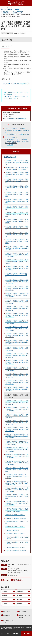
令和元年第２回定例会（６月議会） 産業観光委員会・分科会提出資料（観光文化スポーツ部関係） (16, 422)
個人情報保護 (6, 615)
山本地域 (4, 595)
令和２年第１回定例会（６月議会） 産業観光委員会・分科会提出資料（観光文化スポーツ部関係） (16, 389)
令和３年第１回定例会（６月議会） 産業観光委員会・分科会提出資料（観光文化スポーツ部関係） (16, 342)
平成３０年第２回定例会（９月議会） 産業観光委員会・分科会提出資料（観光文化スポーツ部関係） (16, 449)
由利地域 (4, 599)
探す (17, 633)
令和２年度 (10, 145)
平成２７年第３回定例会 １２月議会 (15, 550)
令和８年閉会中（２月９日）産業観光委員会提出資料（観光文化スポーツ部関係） (16, 168)
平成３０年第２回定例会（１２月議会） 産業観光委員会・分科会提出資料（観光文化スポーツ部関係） (16, 442)
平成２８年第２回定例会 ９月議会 (15, 527)
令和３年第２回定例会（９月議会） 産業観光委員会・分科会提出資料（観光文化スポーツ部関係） (16, 335)
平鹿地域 (4, 603)
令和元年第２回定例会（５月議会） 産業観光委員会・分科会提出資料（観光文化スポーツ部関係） (16, 429)
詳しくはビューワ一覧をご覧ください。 (15, 96)
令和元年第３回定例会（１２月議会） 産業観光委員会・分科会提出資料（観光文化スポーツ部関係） (16, 409)
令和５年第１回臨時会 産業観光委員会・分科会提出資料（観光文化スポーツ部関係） (16, 275)
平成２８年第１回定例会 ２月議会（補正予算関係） (16, 542)
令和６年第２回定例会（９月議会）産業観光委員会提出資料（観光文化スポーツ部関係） (16, 228)
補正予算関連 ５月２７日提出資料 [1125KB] (15, 83)
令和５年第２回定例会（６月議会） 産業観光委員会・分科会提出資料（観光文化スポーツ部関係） (16, 281)
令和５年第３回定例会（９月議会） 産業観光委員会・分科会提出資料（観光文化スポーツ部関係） (16, 268)
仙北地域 (19, 599)
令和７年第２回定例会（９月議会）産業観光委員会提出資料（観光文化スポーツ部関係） (16, 181)
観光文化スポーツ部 (17, 13)
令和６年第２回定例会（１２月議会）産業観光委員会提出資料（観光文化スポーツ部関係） (16, 214)
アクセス (6, 580)
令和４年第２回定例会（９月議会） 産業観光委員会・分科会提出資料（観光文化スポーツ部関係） (16, 301)
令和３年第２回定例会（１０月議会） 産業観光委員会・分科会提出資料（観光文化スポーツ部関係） (16, 328)
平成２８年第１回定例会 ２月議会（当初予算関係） (16, 537)
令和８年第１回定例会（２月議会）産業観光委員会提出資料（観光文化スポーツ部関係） (16, 162)
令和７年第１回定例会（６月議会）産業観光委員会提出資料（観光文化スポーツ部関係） (16, 187)
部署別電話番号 (18, 580)
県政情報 (17, 9)
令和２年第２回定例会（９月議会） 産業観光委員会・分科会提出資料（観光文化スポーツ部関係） (16, 375)
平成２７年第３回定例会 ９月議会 (15, 547)
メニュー (6, 633)
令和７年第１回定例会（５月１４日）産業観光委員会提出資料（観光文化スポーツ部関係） (16, 194)
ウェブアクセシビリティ (8, 621)
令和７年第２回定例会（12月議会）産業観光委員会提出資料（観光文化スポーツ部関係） (16, 174)
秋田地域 (19, 595)
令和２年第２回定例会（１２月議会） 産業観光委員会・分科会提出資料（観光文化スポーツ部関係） (16, 369)
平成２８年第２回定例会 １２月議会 (15, 518)
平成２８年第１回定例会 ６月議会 (15, 533)
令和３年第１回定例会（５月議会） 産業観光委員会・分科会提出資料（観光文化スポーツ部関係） (16, 348)
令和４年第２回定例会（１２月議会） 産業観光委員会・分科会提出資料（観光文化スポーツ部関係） (16, 295)
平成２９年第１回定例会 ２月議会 (15, 515)
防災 (28, 633)
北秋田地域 (20, 591)
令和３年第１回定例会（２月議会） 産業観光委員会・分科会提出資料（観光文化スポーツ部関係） (16, 362)
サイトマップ (6, 611)
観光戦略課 (24, 139)
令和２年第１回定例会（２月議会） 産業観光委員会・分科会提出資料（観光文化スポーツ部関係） (16, 402)
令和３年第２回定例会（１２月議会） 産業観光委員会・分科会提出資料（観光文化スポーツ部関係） (16, 322)
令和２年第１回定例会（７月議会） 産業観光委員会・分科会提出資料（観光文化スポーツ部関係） (16, 382)
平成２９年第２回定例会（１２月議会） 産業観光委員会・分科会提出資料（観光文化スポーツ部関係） (16, 483)
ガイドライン (22, 611)
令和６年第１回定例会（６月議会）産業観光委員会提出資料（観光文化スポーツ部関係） (16, 234)
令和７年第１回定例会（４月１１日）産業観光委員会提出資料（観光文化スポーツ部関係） (16, 201)
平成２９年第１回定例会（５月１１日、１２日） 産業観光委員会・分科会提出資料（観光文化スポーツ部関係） (16, 510)
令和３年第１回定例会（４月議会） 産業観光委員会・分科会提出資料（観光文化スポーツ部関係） (16, 355)
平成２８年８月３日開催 (12, 530)
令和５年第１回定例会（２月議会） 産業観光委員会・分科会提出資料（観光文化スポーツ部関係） (16, 288)
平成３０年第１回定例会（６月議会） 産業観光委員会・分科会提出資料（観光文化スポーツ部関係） (16, 456)
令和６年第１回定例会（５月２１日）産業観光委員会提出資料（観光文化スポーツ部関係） (16, 241)
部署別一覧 (14, 137)
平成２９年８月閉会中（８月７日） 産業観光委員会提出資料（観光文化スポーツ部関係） (16, 496)
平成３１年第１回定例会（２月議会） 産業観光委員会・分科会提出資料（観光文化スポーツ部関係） (16, 436)
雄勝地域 (19, 603)
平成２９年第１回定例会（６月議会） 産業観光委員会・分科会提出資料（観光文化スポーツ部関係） (16, 503)
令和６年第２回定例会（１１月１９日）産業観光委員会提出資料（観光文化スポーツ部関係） (16, 221)
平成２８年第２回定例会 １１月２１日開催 (16, 522)
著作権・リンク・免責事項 (24, 616)
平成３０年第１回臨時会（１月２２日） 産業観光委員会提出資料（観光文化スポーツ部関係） (16, 476)
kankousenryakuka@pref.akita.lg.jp (17, 118)
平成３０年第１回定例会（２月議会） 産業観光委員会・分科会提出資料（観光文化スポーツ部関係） (16, 463)
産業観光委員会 (6, 13)
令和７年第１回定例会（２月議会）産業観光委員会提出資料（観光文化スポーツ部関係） (16, 207)
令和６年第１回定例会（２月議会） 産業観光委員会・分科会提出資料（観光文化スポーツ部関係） (16, 248)
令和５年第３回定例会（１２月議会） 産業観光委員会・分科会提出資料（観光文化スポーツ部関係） (16, 254)
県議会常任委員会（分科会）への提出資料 (13, 11)
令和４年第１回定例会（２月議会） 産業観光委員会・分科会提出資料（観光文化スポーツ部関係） (16, 315)
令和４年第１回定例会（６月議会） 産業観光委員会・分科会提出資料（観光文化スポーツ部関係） (16, 308)
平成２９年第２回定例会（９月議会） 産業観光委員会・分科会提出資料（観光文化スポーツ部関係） (16, 489)
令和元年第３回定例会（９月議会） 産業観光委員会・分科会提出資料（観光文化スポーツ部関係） (16, 416)
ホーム (2, 9)
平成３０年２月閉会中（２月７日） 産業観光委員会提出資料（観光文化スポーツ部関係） (16, 469)
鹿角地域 (4, 591)
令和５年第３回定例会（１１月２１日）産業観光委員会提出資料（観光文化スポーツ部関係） (16, 261)
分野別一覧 (9, 9)
